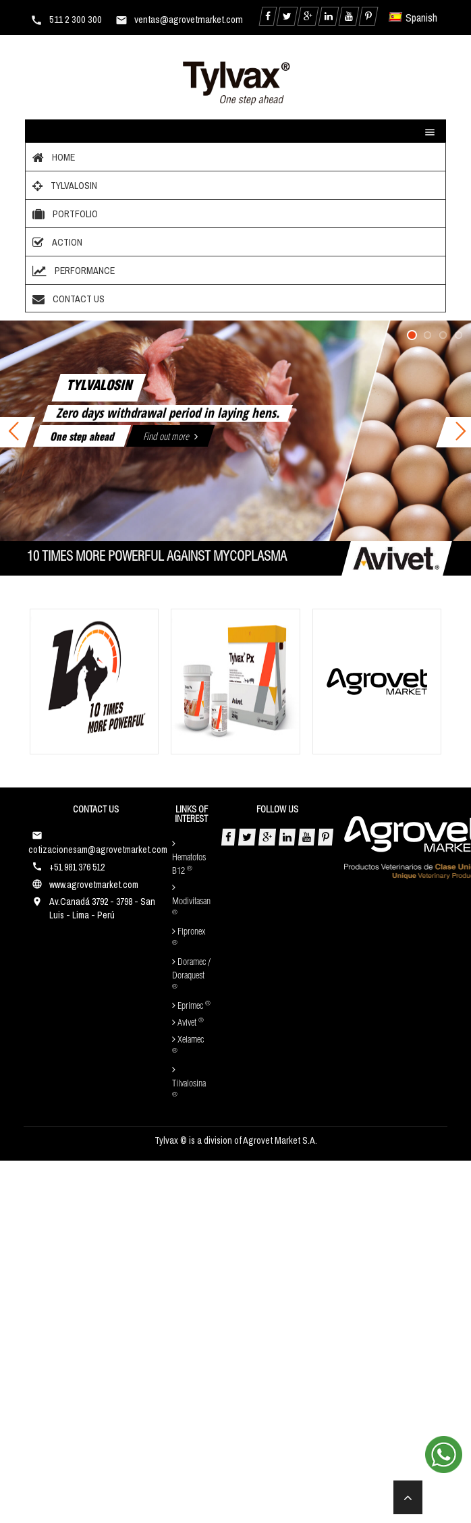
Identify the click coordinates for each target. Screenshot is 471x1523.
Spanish (413, 17)
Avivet (188, 1023)
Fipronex (188, 936)
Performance (72, 271)
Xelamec (188, 1044)
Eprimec (191, 1006)
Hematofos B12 (189, 858)
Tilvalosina (189, 1082)
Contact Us (67, 299)
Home (52, 157)
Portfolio (63, 214)
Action (55, 242)
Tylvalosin (63, 185)
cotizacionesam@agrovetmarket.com (97, 849)
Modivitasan (191, 899)
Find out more (170, 436)
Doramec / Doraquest (191, 974)
